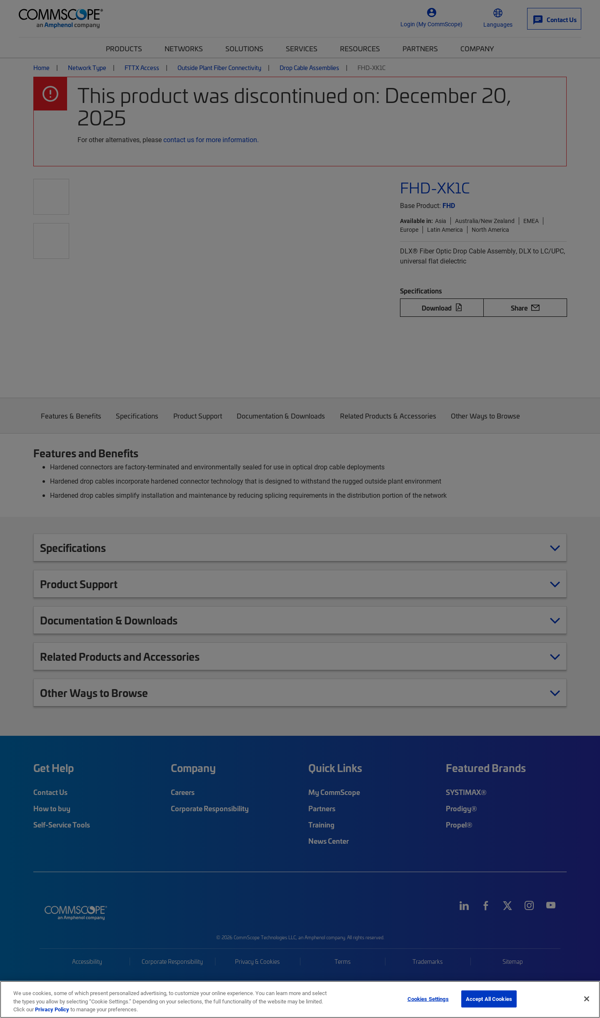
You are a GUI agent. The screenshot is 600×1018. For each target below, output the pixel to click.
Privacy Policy (52, 1009)
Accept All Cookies (489, 998)
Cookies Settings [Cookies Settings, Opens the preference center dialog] (428, 998)
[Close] (587, 999)
